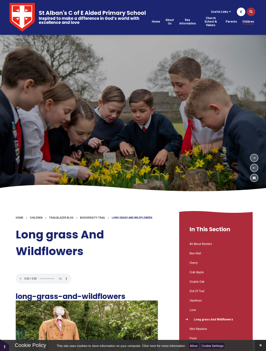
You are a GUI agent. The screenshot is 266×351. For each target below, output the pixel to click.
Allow (194, 346)
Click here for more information (163, 346)
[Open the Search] (251, 12)
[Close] (260, 345)
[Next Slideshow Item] (254, 158)
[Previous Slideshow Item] (254, 168)
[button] (4, 345)
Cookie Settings (213, 346)
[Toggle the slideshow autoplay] (254, 178)
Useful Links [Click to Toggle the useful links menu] (221, 12)
